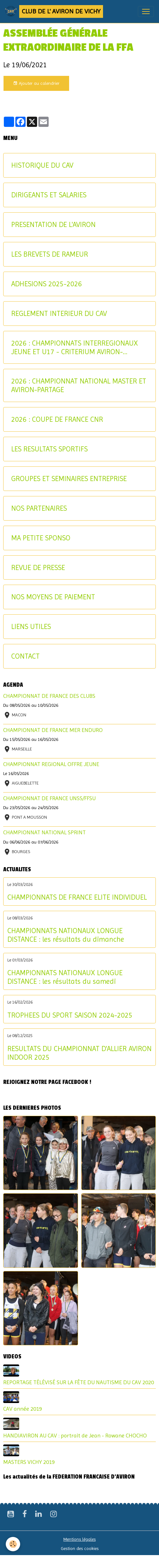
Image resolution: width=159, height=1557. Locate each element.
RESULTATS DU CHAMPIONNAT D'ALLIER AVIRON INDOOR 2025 (79, 1052)
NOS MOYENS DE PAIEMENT (53, 597)
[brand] (54, 11)
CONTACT (25, 656)
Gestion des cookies (80, 1548)
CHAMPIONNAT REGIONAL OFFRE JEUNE (51, 764)
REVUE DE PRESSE (38, 567)
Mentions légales (79, 1539)
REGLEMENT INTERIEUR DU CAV (59, 313)
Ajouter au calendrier (36, 83)
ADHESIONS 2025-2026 (46, 284)
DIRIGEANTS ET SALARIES (48, 195)
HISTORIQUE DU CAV (42, 165)
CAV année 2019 (22, 1409)
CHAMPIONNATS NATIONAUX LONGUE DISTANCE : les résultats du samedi (65, 977)
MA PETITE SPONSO (40, 538)
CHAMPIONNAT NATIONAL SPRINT (44, 832)
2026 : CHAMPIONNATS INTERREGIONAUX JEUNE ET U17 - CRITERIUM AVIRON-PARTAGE (74, 347)
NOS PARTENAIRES (39, 508)
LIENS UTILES (31, 626)
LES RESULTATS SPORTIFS (49, 449)
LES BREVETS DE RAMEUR (49, 254)
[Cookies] (13, 1544)
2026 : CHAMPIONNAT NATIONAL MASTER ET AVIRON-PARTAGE (78, 385)
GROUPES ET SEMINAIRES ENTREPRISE (69, 478)
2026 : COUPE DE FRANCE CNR (57, 419)
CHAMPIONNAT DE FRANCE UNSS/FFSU (49, 798)
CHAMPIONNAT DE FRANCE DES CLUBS (49, 696)
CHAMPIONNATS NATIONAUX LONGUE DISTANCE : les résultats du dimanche (65, 934)
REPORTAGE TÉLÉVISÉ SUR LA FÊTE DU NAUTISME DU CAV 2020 (78, 1382)
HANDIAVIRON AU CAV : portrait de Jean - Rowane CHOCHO (75, 1435)
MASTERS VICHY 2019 (29, 1462)
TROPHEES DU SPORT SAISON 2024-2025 (69, 1015)
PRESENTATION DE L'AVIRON (53, 224)
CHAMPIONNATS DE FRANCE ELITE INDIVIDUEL (77, 897)
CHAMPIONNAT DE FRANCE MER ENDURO (53, 730)
